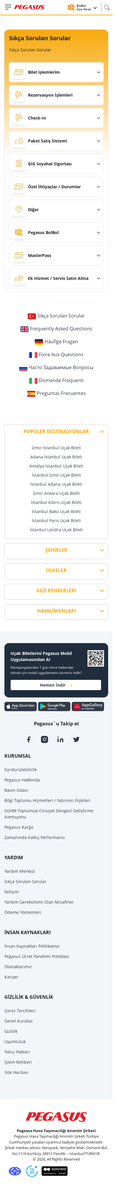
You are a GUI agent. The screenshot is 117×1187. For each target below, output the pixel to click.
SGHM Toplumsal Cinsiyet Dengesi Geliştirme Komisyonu (48, 814)
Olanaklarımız (18, 966)
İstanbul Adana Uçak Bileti (56, 484)
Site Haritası (16, 1072)
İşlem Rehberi (18, 1062)
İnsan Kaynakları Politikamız (32, 946)
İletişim (11, 892)
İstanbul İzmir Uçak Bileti (56, 475)
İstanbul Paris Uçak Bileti (56, 520)
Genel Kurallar (18, 1021)
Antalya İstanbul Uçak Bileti (56, 466)
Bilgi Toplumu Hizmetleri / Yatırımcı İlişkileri (47, 800)
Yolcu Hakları (17, 1052)
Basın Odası (16, 790)
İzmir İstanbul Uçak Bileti (56, 447)
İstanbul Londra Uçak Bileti (56, 529)
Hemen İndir (56, 685)
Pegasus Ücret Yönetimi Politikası (36, 956)
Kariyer (11, 977)
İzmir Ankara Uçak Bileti (56, 493)
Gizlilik (10, 1031)
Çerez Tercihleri (19, 1010)
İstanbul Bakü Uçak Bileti (56, 511)
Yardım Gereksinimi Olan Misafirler (39, 902)
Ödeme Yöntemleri (22, 912)
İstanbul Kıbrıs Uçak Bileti (56, 502)
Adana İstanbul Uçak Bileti (56, 457)
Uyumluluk (15, 1041)
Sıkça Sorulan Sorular (25, 881)
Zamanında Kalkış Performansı (34, 837)
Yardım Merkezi (19, 871)
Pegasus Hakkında (22, 780)
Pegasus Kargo (18, 827)
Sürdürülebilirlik (20, 769)
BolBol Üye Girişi (87, 7)
